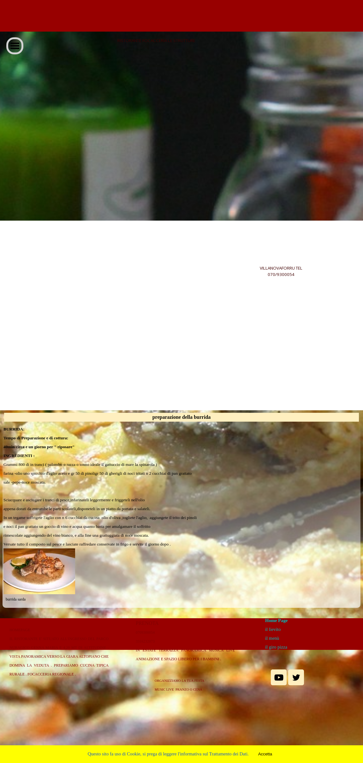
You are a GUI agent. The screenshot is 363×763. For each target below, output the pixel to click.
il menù (272, 638)
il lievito (273, 629)
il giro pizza (276, 647)
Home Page (276, 620)
